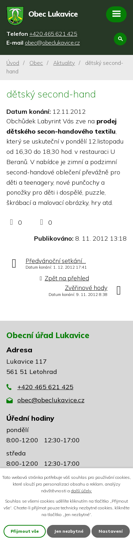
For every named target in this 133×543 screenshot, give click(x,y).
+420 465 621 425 (45, 387)
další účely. (81, 490)
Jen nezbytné (68, 531)
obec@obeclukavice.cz (50, 400)
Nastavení (111, 531)
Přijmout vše (25, 531)
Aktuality (64, 63)
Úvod (12, 63)
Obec (36, 63)
